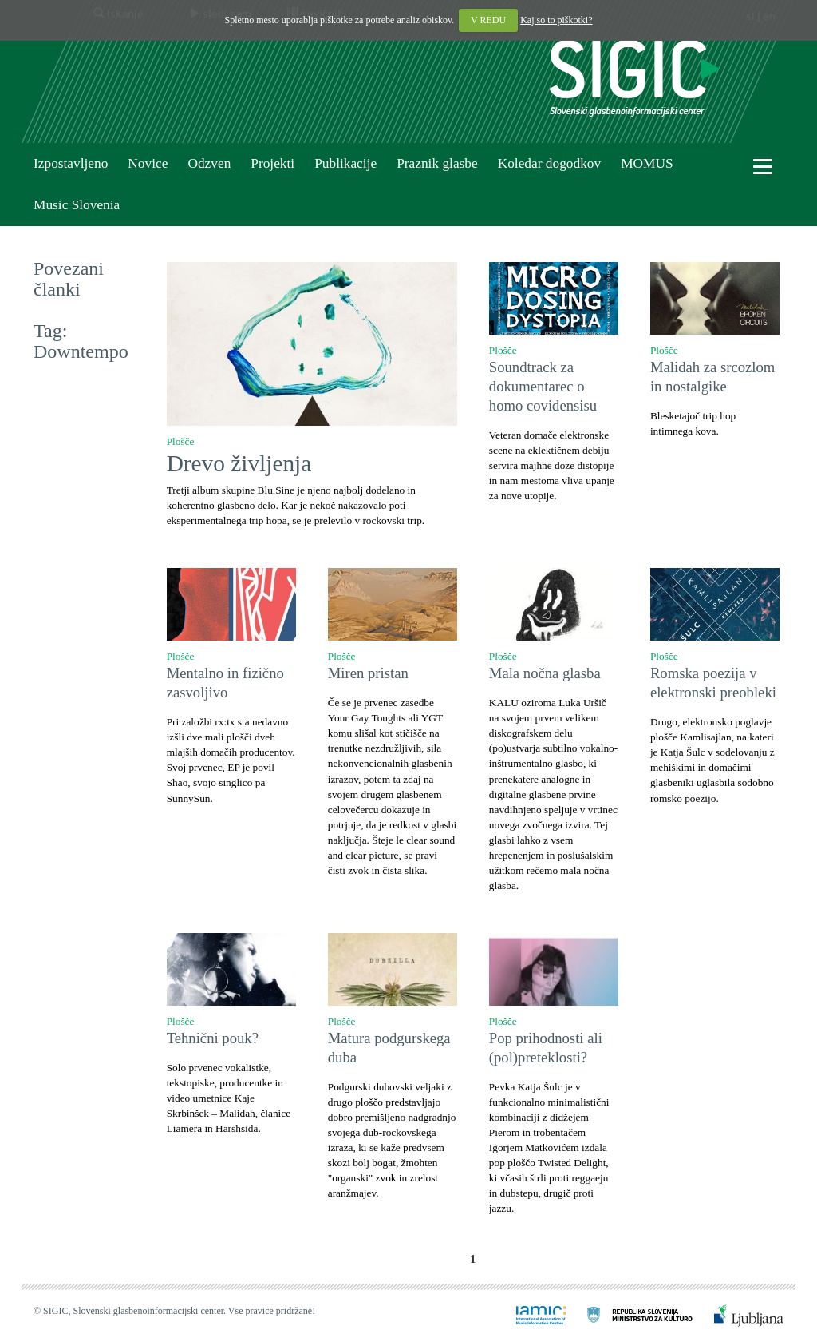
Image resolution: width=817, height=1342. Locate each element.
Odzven (209, 163)
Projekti (272, 163)
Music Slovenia (77, 204)
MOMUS (647, 163)
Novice (148, 163)
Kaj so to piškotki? (556, 20)
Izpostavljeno (71, 163)
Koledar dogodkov (549, 163)
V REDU (488, 20)
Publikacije (345, 163)
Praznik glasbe (437, 163)
